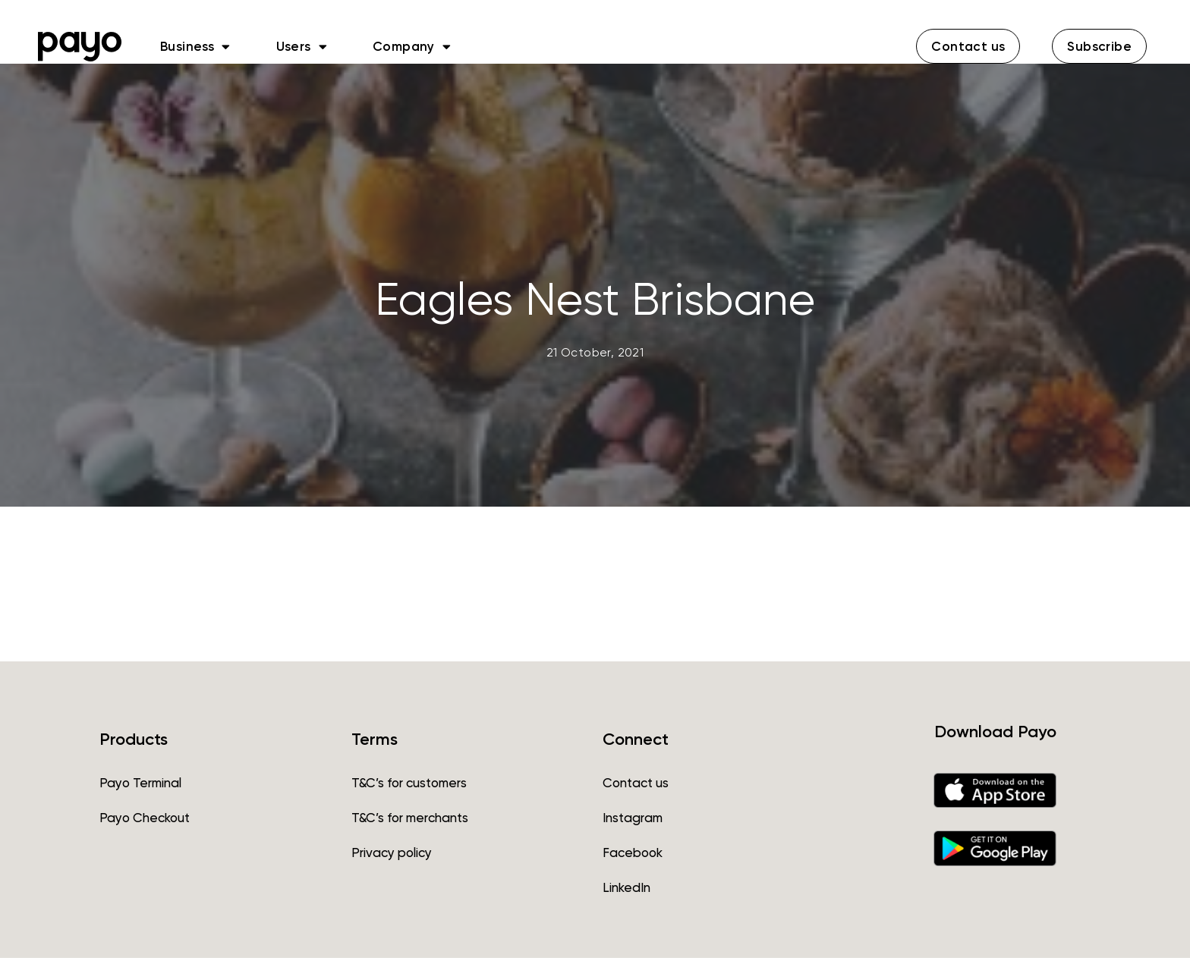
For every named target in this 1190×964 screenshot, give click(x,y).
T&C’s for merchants (409, 823)
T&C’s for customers (409, 788)
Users (301, 46)
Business (195, 46)
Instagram (633, 823)
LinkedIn (626, 893)
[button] (968, 46)
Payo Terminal (140, 788)
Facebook (633, 858)
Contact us (636, 788)
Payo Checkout (144, 823)
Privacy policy (391, 858)
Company (412, 46)
